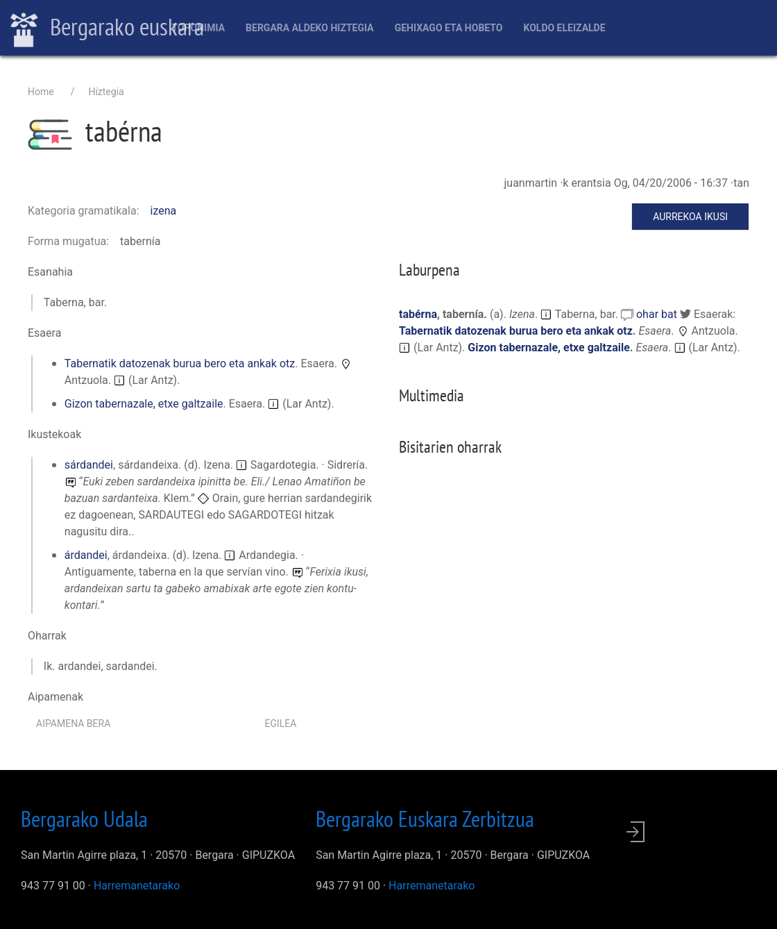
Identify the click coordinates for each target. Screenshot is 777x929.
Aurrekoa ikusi (690, 216)
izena (164, 210)
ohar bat (658, 314)
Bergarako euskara (107, 28)
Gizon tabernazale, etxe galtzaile (144, 403)
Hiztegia (105, 91)
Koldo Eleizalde (564, 27)
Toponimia (198, 27)
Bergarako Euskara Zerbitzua (425, 818)
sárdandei (89, 464)
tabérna (418, 314)
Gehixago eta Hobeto (449, 27)
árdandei (86, 555)
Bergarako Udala (84, 818)
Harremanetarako (137, 885)
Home (41, 91)
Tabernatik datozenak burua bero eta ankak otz (180, 363)
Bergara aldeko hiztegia (310, 27)
